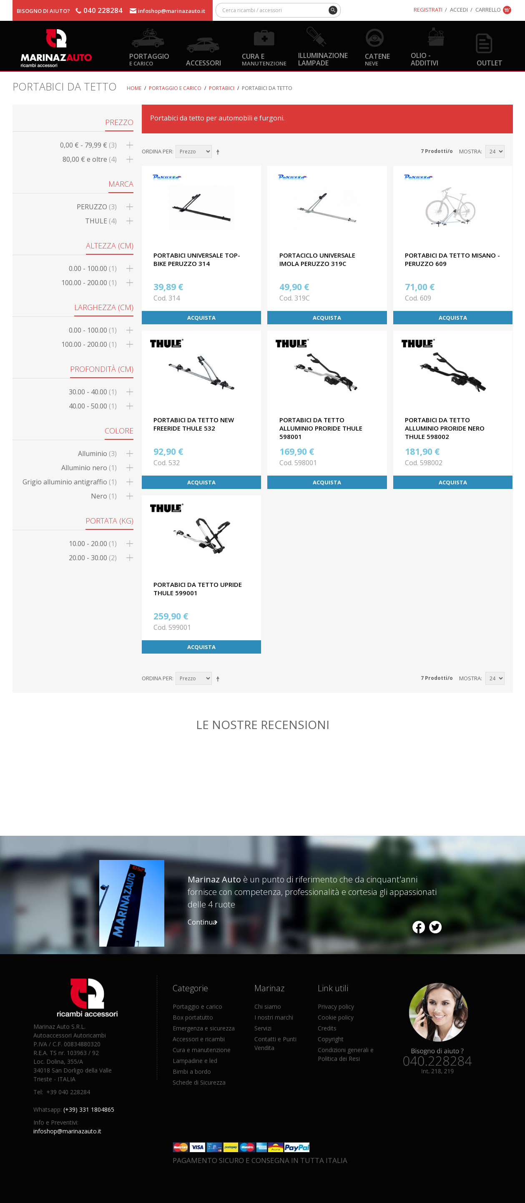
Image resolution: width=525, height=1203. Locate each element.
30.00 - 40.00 (93, 391)
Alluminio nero (89, 467)
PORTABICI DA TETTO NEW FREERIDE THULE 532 (193, 424)
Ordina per (157, 151)
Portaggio (149, 59)
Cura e (264, 59)
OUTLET (489, 62)
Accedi (459, 9)
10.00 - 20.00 (93, 543)
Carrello (488, 9)
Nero (104, 496)
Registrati (428, 9)
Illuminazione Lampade (323, 59)
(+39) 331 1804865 (88, 1109)
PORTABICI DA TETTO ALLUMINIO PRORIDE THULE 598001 (320, 428)
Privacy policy (336, 1006)
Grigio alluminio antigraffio (70, 481)
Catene (377, 59)
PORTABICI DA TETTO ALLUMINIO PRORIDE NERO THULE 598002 (445, 428)
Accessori (203, 62)
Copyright (331, 1039)
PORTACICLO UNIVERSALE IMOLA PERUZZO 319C (317, 259)
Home (134, 88)
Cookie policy (336, 1017)
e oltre (90, 159)
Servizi (262, 1028)
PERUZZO (97, 206)
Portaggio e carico (175, 88)
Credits (327, 1028)
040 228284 (103, 10)
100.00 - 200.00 (89, 282)
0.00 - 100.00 (93, 268)
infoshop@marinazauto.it (171, 11)
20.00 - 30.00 (93, 557)
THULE (101, 221)
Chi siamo (267, 1006)
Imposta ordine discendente (219, 151)
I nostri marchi (273, 1017)
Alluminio (97, 453)
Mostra (470, 151)
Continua (202, 922)
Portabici (221, 88)
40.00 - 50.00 (93, 406)
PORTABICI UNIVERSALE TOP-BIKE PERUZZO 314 (196, 259)
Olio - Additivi (424, 59)
